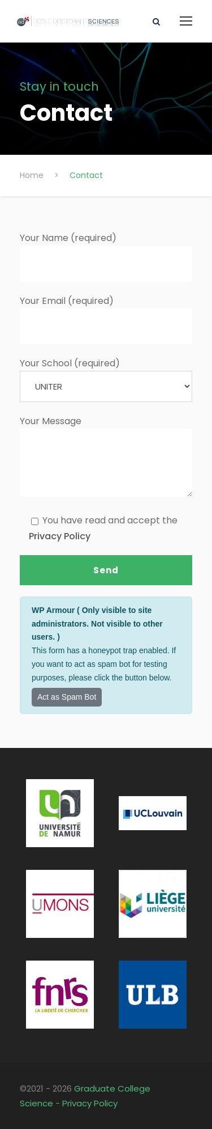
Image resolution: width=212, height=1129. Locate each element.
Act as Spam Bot (66, 696)
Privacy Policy (59, 536)
